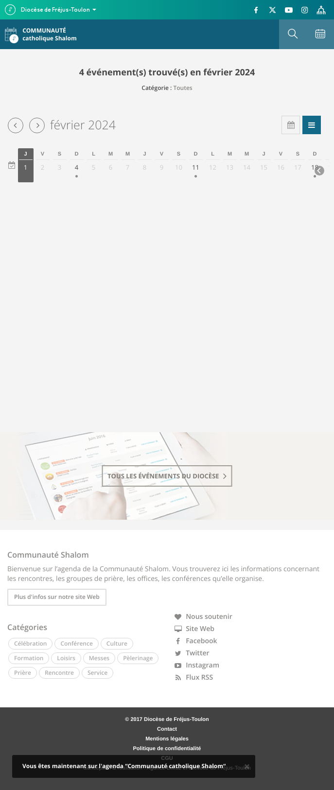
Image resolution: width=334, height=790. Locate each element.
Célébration (30, 643)
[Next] (319, 171)
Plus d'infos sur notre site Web (57, 597)
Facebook (196, 641)
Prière (22, 672)
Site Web (195, 628)
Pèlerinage (138, 658)
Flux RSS (194, 677)
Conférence (76, 643)
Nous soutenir (203, 616)
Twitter (192, 653)
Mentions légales (167, 739)
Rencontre (59, 672)
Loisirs (66, 658)
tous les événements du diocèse (167, 476)
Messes (99, 658)
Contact (167, 729)
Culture (116, 643)
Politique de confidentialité (167, 749)
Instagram (197, 665)
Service (97, 672)
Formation (28, 658)
